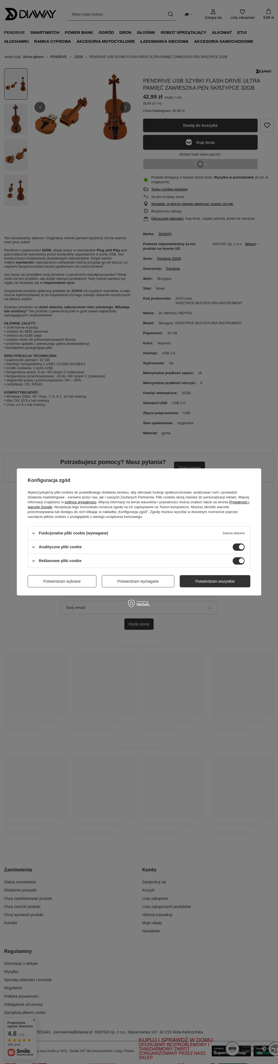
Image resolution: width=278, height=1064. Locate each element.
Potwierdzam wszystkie (215, 581)
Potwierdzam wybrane (62, 581)
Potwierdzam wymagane (138, 581)
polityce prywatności (80, 502)
